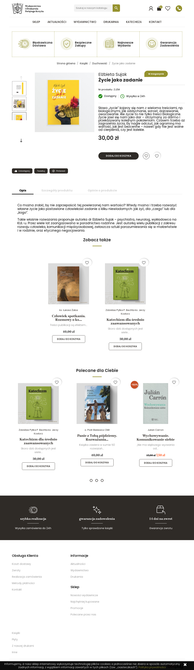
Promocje (77, 604)
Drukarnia (111, 22)
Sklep (36, 22)
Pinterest (57, 171)
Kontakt (155, 22)
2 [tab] (96, 476)
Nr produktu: (105, 89)
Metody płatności (23, 579)
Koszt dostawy (21, 560)
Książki (16, 629)
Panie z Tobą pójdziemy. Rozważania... (97, 437)
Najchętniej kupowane (85, 598)
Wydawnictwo (85, 22)
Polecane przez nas (83, 611)
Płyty (15, 636)
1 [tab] (91, 476)
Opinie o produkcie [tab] (102, 190)
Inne (14, 648)
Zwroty (16, 567)
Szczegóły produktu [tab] (57, 190)
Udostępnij (21, 171)
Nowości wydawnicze (84, 591)
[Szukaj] (97, 8)
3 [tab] (102, 476)
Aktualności (56, 22)
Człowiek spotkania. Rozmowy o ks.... (68, 318)
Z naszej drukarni (23, 642)
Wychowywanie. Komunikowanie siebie (156, 437)
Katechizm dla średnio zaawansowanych (125, 322)
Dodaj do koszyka (118, 156)
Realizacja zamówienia (27, 573)
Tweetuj (39, 171)
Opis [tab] (22, 190)
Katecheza (134, 22)
